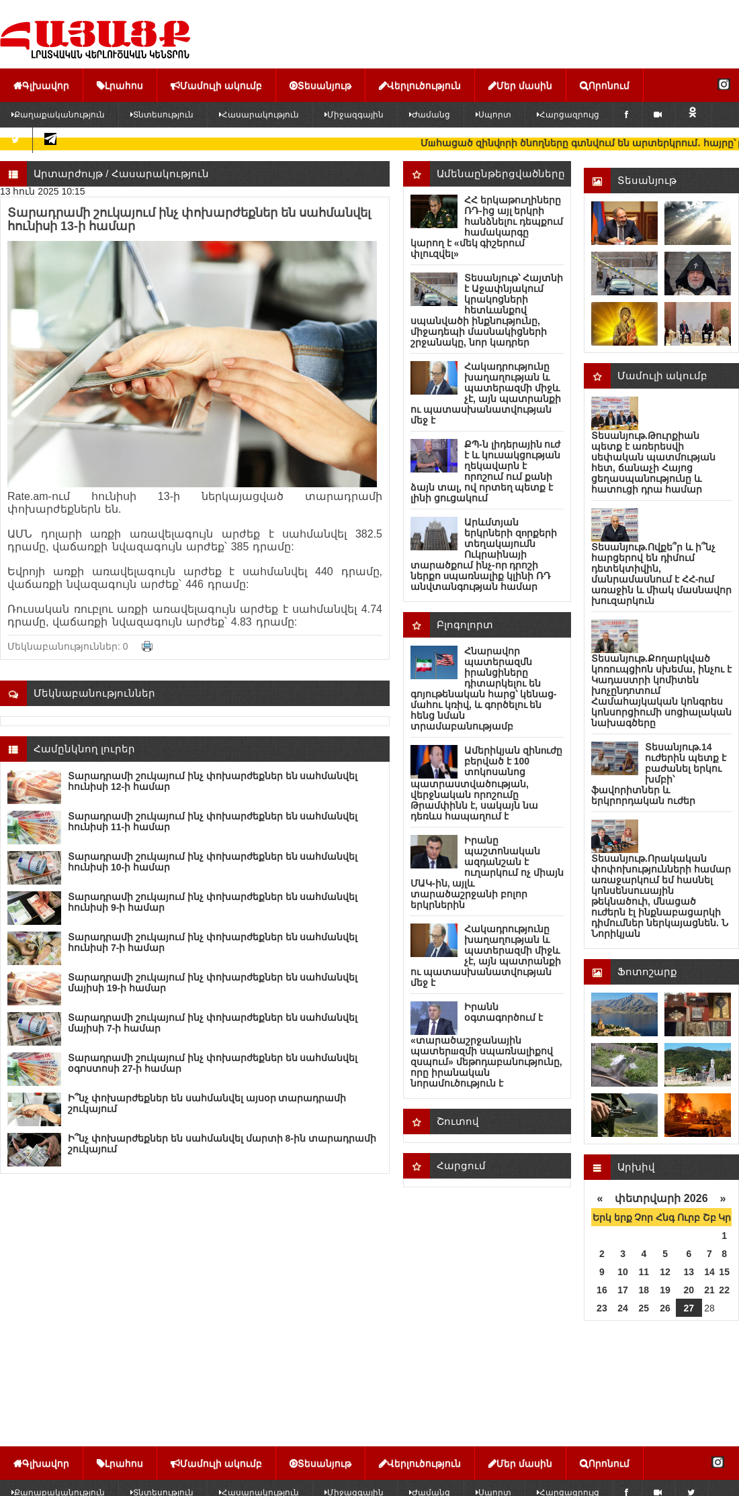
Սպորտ (493, 114)
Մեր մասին (520, 85)
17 (622, 1290)
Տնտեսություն (161, 114)
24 (622, 1308)
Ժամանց (429, 114)
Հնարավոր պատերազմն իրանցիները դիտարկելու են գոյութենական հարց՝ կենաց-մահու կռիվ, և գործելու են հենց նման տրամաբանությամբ (483, 689)
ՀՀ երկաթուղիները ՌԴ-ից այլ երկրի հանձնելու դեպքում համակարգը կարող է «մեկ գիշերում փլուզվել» (486, 227)
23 (602, 1308)
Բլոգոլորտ (465, 624)
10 (622, 1271)
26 (665, 1308)
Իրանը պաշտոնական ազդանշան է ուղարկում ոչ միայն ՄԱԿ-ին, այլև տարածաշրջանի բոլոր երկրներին (487, 872)
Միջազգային (354, 114)
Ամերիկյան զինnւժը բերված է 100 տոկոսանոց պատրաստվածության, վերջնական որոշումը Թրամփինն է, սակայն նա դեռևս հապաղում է (486, 783)
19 (665, 1290)
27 (689, 1308)
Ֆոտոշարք (647, 971)
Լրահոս (120, 85)
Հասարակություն (259, 114)
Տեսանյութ (320, 85)
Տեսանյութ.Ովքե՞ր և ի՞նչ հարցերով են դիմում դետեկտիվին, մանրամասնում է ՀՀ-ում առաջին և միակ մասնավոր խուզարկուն (661, 574)
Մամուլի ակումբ (216, 85)
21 (709, 1290)
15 (724, 1271)
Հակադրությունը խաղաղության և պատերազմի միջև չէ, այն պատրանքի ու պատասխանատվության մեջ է (485, 393)
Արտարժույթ (68, 173)
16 (602, 1290)
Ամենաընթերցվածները (501, 173)
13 (689, 1271)
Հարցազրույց (568, 114)
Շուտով (458, 1121)
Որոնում (604, 85)
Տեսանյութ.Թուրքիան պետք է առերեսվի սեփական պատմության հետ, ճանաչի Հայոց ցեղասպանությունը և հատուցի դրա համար (653, 462)
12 (665, 1271)
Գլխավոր (41, 85)
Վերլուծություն (420, 85)
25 (644, 1308)
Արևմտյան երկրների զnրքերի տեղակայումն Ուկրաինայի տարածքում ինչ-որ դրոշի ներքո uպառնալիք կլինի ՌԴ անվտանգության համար (483, 554)
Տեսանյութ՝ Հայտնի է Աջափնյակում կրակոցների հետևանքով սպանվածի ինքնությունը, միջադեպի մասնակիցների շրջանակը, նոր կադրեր (486, 310)
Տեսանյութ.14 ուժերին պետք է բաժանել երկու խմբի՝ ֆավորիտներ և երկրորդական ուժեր (658, 774)
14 (709, 1271)
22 (724, 1290)
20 (689, 1290)
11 (644, 1271)
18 (644, 1290)
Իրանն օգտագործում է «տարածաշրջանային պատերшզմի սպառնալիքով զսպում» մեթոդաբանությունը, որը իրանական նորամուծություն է (486, 1045)
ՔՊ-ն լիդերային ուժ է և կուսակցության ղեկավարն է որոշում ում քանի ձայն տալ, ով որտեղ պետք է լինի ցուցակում (485, 471)
